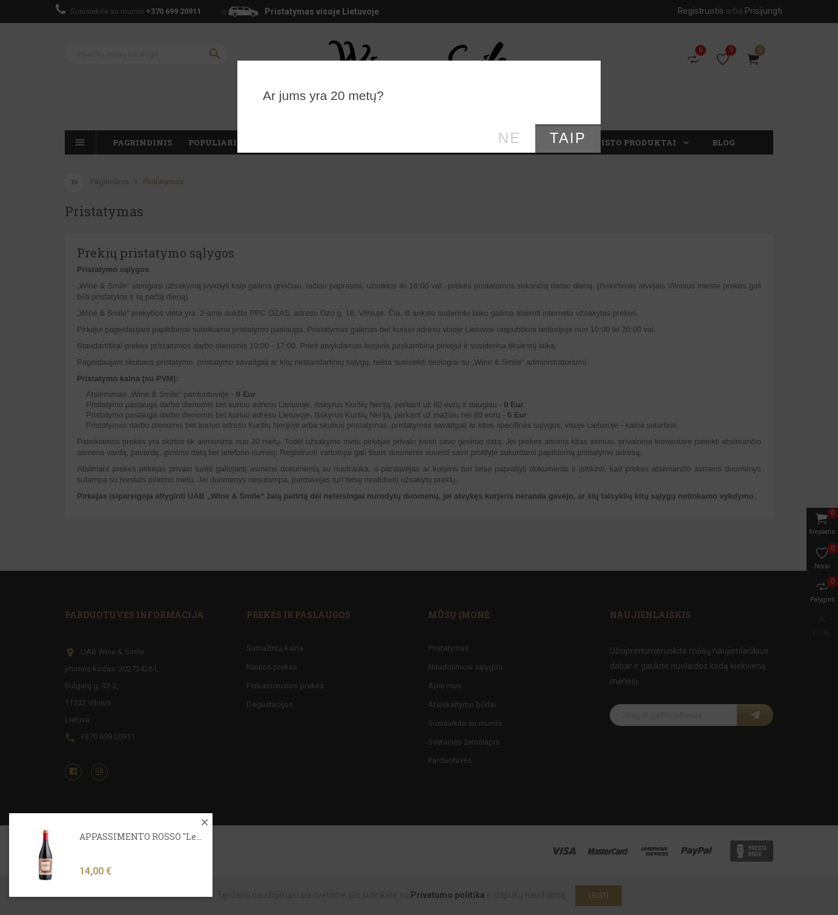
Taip (568, 138)
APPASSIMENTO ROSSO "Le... (140, 860)
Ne (509, 138)
